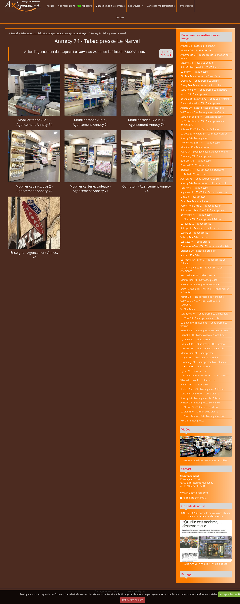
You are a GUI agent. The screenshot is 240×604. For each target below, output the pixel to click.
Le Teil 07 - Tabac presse (194, 71)
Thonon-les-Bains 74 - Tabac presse (200, 142)
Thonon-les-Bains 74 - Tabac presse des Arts (204, 246)
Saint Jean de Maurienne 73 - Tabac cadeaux (204, 375)
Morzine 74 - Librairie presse (195, 50)
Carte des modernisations (161, 5)
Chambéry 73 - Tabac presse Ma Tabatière (203, 362)
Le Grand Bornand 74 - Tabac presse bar (202, 416)
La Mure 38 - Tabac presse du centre (200, 318)
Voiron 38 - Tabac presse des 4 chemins (202, 296)
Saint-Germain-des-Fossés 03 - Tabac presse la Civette (204, 290)
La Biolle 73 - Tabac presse (195, 366)
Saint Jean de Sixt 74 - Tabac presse (199, 393)
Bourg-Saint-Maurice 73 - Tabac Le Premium (204, 98)
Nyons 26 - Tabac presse (194, 94)
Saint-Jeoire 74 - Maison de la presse (200, 228)
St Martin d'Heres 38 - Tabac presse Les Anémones (202, 269)
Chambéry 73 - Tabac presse (196, 156)
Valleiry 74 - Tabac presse (194, 237)
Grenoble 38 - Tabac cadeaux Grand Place (203, 335)
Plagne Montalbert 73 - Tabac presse (200, 103)
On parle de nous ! (193, 506)
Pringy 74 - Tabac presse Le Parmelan (201, 85)
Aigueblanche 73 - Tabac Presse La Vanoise (204, 192)
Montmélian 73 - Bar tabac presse (198, 279)
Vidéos (185, 429)
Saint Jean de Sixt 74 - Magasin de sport (201, 116)
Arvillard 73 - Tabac (190, 255)
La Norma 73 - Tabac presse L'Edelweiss (202, 219)
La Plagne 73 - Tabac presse (195, 223)
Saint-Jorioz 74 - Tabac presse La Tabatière (203, 89)
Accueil (50, 5)
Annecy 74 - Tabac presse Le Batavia (200, 398)
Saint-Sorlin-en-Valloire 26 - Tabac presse (202, 67)
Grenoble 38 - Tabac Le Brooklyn (198, 250)
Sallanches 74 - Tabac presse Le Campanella (204, 313)
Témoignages (185, 5)
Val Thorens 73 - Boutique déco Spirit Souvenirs (200, 303)
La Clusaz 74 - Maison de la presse (199, 411)
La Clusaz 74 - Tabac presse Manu (199, 407)
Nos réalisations (66, 5)
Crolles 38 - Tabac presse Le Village (199, 80)
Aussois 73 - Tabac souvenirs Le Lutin (200, 178)
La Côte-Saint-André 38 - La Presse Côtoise (204, 133)
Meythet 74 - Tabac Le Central (196, 62)
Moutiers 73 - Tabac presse (195, 147)
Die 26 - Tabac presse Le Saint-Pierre (200, 76)
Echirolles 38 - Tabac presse (195, 160)
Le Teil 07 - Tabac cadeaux (195, 174)
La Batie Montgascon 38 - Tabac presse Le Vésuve (203, 324)
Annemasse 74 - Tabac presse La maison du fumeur (204, 56)
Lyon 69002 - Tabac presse (195, 339)
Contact (120, 17)
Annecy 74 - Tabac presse (194, 138)
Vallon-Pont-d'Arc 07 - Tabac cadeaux (200, 205)
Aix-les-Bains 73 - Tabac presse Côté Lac (202, 389)
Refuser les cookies (132, 599)
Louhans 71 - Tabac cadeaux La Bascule (202, 348)
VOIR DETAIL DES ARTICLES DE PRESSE (206, 543)
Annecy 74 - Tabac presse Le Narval (199, 284)
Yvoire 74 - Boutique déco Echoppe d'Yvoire (204, 151)
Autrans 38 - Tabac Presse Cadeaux (199, 129)
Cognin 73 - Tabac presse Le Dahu (199, 357)
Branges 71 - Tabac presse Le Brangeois (202, 169)
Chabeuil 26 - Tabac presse (195, 165)
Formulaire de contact (193, 497)
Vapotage (87, 5)
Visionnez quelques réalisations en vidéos (205, 460)
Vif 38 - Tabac (187, 309)
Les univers (134, 5)
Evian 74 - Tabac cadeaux (194, 201)
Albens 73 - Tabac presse (194, 384)
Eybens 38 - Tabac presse (194, 232)
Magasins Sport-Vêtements (110, 5)
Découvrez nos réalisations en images (200, 36)
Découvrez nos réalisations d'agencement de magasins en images (54, 33)
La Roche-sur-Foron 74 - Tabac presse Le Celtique (203, 261)
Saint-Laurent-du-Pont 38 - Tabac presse (202, 210)
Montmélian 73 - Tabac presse (197, 353)
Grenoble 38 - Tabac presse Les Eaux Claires (204, 330)
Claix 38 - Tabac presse (193, 196)
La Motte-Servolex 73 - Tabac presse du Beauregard (202, 123)
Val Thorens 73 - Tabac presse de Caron (202, 112)
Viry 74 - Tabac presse (192, 420)
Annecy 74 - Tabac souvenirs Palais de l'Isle (203, 183)
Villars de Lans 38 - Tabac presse (198, 380)
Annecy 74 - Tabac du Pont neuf (197, 45)
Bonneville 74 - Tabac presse (196, 214)
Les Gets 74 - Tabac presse (195, 241)
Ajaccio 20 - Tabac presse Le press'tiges (202, 107)
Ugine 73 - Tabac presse (193, 371)
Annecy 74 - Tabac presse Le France (200, 402)
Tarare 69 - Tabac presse (194, 187)
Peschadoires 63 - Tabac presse (197, 275)
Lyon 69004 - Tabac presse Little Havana (202, 344)
